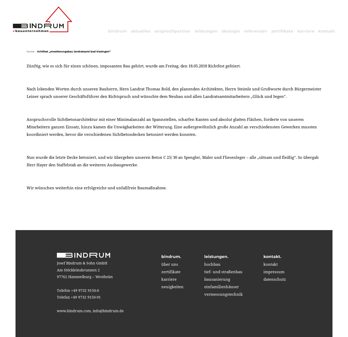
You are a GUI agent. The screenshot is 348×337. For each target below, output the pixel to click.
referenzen (255, 31)
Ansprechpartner (172, 31)
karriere (305, 31)
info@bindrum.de (108, 310)
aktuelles (140, 31)
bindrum (117, 31)
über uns (169, 264)
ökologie (231, 31)
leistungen (206, 31)
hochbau (212, 264)
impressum (273, 272)
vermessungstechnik (223, 294)
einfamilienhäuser (221, 286)
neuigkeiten (172, 286)
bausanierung (217, 279)
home (30, 51)
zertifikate (282, 31)
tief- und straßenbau (223, 272)
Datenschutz (274, 279)
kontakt (326, 31)
